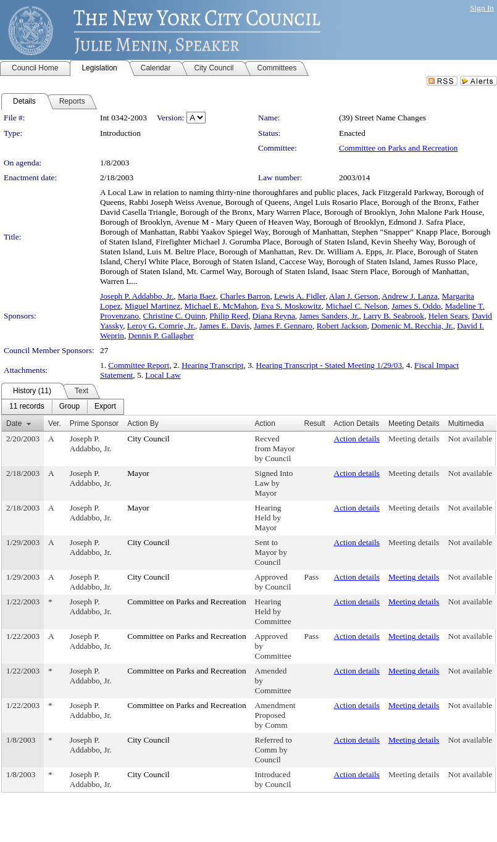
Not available (470, 438)
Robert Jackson (342, 325)
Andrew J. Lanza (410, 296)
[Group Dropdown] (69, 406)
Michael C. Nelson (356, 306)
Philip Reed (228, 315)
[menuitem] (27, 406)
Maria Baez (197, 296)
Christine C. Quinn (174, 315)
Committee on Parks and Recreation (398, 147)
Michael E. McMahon (221, 306)
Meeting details (414, 438)
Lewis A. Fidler (299, 296)
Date (14, 423)
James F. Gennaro (283, 325)
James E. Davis (224, 325)
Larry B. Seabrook (393, 315)
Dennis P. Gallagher (161, 335)
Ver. (54, 423)
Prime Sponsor (94, 423)
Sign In (482, 7)
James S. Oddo (416, 306)
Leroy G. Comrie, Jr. (161, 325)
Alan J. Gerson (353, 296)
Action (265, 423)
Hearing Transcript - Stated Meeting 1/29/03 (329, 365)
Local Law (162, 375)
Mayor (138, 473)
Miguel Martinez (152, 306)
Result (314, 423)
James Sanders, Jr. (329, 315)
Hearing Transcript (212, 365)
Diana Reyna (274, 315)
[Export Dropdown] (105, 406)
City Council (148, 438)
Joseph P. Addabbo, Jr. (136, 296)
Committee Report (138, 365)
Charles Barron (245, 296)
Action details (357, 438)
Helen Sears (448, 315)
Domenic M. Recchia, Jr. (412, 325)
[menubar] (62, 407)
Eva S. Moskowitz (291, 306)
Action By (143, 423)
